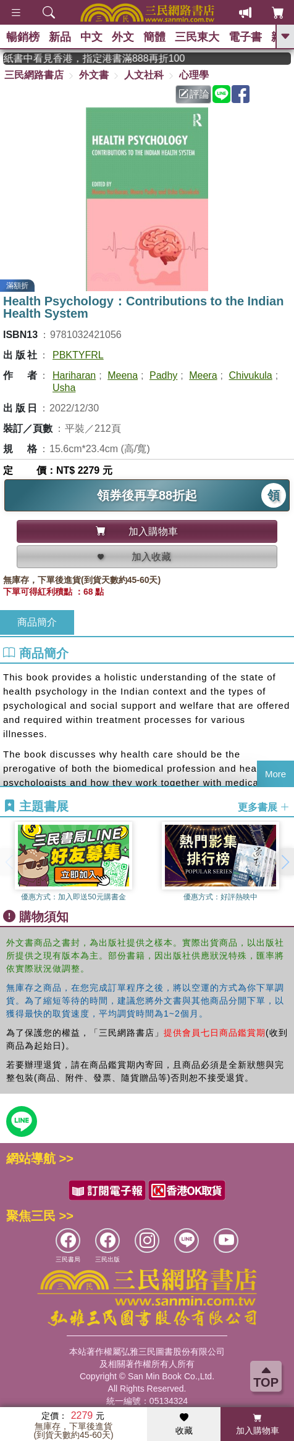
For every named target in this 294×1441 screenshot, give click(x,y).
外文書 (94, 75)
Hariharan (74, 375)
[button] (284, 861)
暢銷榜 (23, 37)
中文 (91, 37)
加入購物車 (257, 1424)
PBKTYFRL (78, 355)
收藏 (184, 1424)
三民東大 (197, 37)
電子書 (245, 37)
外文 (123, 37)
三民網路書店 (34, 75)
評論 (193, 94)
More (275, 774)
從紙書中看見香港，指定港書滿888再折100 (109, 58)
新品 (60, 37)
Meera (203, 375)
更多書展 (264, 807)
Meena (122, 375)
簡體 (154, 37)
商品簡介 (37, 622)
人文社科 (144, 75)
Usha (63, 387)
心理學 (194, 75)
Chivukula (250, 375)
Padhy (163, 375)
